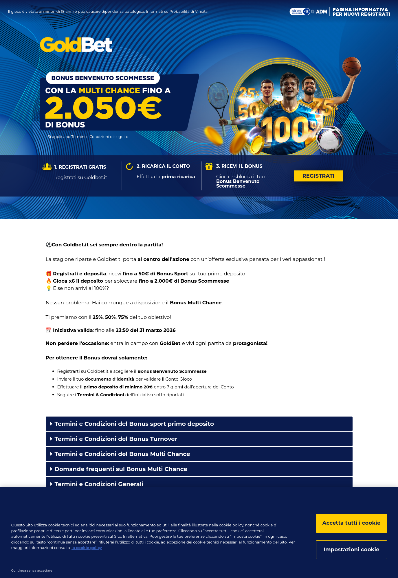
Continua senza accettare (31, 572)
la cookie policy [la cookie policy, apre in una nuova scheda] (86, 549)
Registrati (318, 176)
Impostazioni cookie (351, 551)
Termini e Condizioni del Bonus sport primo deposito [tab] (132, 423)
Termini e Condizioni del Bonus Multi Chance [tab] (120, 453)
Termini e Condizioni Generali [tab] (96, 484)
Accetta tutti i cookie (351, 524)
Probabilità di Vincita (188, 11)
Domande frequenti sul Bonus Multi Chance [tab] (119, 469)
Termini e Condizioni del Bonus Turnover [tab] (113, 438)
